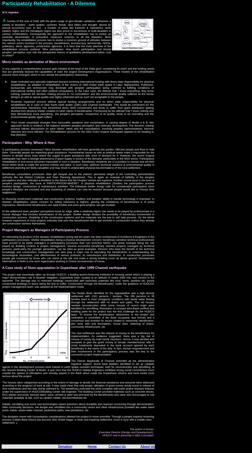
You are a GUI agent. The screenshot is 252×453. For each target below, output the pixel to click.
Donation (65, 446)
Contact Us (117, 446)
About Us (147, 446)
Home (92, 446)
